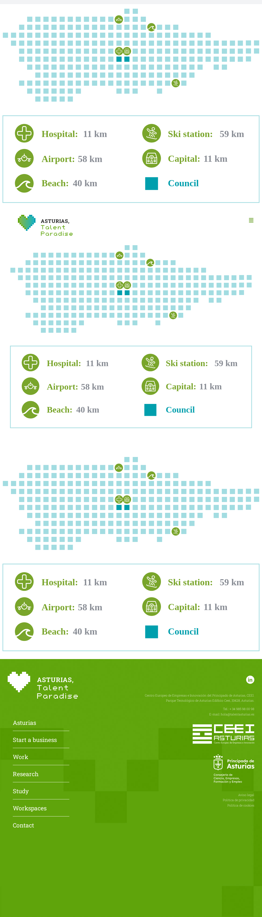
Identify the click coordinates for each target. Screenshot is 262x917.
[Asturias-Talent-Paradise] (45, 216)
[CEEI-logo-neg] (223, 726)
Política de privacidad (238, 800)
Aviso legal (246, 795)
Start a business (35, 740)
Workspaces (30, 808)
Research (26, 774)
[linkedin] (250, 680)
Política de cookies (240, 805)
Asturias (24, 723)
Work (20, 757)
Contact (23, 825)
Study (21, 791)
